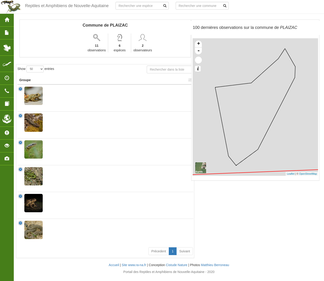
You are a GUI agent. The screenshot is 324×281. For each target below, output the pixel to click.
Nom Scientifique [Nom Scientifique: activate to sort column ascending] (59, 84)
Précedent (158, 256)
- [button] (198, 50)
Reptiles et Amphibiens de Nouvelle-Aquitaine (67, 5)
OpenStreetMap (308, 173)
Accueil (114, 269)
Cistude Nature (176, 269)
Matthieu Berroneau (215, 269)
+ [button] (198, 44)
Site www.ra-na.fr (134, 269)
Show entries (35, 69)
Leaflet (290, 173)
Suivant (184, 256)
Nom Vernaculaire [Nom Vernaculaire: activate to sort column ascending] (96, 84)
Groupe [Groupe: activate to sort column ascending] (25, 84)
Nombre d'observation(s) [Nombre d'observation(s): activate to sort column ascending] (133, 82)
